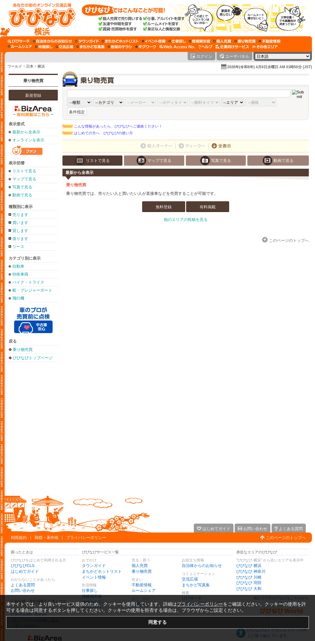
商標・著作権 (46, 537)
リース (18, 247)
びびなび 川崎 (248, 577)
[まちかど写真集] (90, 47)
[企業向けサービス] (232, 47)
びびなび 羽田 (248, 582)
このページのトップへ (286, 538)
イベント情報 (94, 577)
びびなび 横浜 (248, 565)
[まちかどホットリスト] (120, 41)
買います (20, 223)
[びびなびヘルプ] (205, 47)
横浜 (41, 66)
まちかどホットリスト (102, 571)
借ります (20, 239)
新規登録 (33, 95)
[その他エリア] (264, 47)
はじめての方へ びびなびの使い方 (97, 133)
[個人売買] (222, 41)
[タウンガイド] (87, 41)
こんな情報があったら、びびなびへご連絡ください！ (112, 126)
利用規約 (19, 537)
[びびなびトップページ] (39, 18)
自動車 (18, 266)
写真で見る (22, 187)
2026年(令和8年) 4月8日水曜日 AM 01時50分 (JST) (269, 67)
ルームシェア (144, 590)
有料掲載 (208, 207)
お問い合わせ (23, 590)
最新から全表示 (26, 132)
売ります (20, 215)
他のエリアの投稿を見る (186, 219)
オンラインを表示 (28, 140)
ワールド (14, 66)
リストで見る (24, 171)
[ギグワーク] (145, 47)
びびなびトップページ (33, 358)
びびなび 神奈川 (250, 571)
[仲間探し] (44, 47)
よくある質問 (23, 585)
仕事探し (90, 590)
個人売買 (140, 565)
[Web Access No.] (177, 47)
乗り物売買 (33, 80)
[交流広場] (64, 47)
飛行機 (18, 298)
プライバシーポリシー (86, 537)
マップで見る (24, 179)
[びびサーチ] (19, 41)
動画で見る (22, 195)
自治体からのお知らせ (202, 565)
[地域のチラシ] (120, 47)
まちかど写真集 (196, 585)
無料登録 (164, 207)
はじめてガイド (25, 571)
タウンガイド (94, 565)
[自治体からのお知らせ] (52, 41)
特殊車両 (20, 274)
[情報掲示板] (199, 41)
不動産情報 (142, 585)
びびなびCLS (22, 565)
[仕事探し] (177, 41)
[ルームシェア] (20, 47)
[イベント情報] (153, 41)
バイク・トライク (28, 282)
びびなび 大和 (248, 588)
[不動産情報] (270, 41)
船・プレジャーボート (32, 290)
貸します (20, 231)
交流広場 (190, 579)
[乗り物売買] (245, 41)
